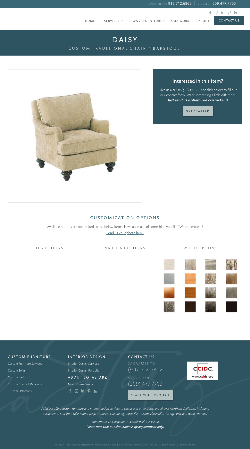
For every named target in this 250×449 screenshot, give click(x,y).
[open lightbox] (74, 136)
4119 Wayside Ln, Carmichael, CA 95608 (133, 421)
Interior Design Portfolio (84, 370)
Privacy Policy (125, 444)
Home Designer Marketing (182, 444)
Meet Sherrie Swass (80, 384)
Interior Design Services (83, 363)
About (204, 21)
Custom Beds (16, 377)
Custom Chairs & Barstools (25, 384)
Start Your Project (150, 395)
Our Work (180, 21)
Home (90, 21)
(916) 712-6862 (191, 89)
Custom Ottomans (20, 391)
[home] (40, 20)
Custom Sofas (16, 370)
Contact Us (229, 20)
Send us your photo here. (125, 232)
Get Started (198, 111)
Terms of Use (140, 444)
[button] (112, 21)
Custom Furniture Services (25, 363)
